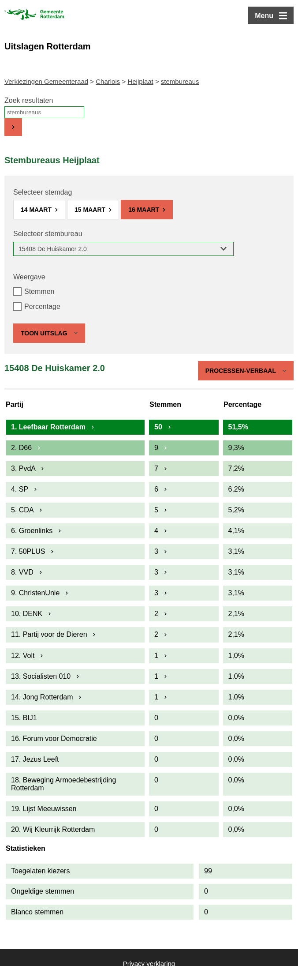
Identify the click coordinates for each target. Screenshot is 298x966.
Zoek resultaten (28, 100)
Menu (264, 15)
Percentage (42, 306)
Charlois (108, 81)
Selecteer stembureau (47, 233)
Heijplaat (140, 81)
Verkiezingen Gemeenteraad (46, 81)
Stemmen (39, 291)
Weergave (29, 277)
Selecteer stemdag (42, 192)
